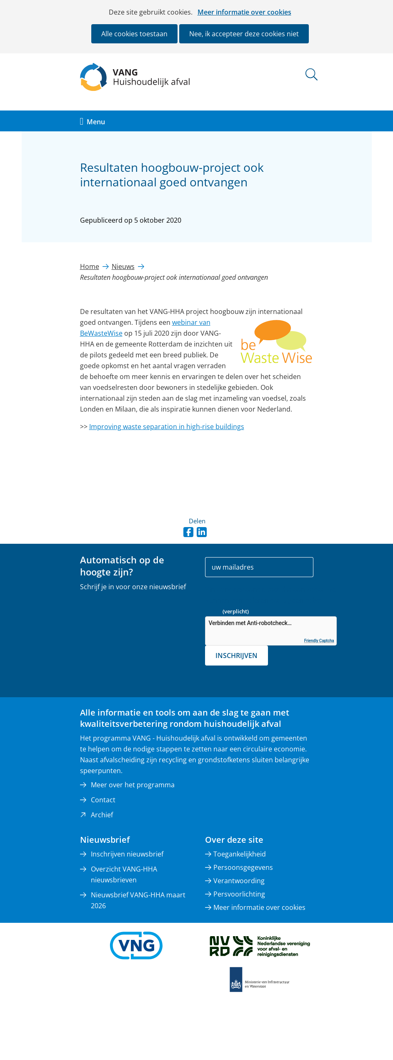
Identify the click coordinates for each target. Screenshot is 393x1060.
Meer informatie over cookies (244, 12)
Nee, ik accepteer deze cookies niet (244, 33)
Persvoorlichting (239, 894)
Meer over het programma (133, 784)
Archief (102, 814)
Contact (103, 799)
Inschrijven (236, 655)
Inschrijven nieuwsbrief (127, 854)
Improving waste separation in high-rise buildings (166, 426)
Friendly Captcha (319, 640)
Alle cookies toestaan (134, 33)
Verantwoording (239, 880)
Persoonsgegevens (243, 867)
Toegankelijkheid (239, 854)
